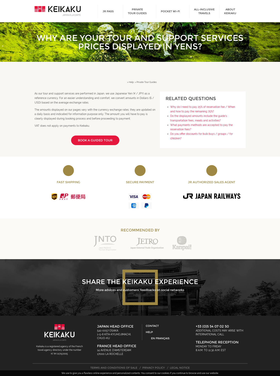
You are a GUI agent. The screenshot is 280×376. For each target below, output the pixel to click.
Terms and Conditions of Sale (113, 367)
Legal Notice (180, 367)
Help (149, 332)
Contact (152, 326)
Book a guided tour (95, 140)
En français (160, 338)
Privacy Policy (153, 367)
